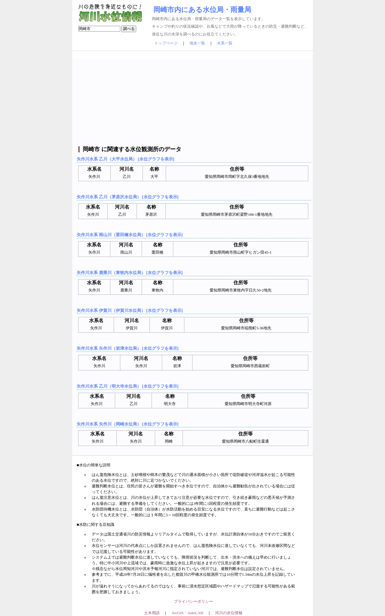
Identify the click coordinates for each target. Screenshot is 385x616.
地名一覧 (197, 43)
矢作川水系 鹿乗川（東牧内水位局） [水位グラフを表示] (130, 272)
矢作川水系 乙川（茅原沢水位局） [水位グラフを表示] (127, 196)
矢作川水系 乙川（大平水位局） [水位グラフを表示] (125, 159)
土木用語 (152, 613)
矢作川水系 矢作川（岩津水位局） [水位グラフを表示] (127, 348)
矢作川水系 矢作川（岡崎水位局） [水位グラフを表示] (127, 424)
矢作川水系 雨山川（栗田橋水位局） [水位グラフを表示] (130, 234)
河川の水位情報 (228, 613)
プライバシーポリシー (193, 601)
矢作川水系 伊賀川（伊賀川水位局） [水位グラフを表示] (130, 310)
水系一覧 (225, 43)
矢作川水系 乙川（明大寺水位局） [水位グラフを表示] (127, 386)
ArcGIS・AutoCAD (187, 613)
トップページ (166, 43)
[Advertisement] (193, 101)
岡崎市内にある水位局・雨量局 (202, 10)
